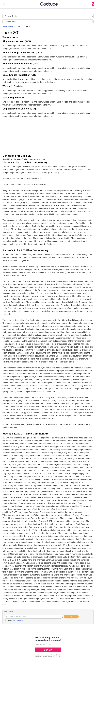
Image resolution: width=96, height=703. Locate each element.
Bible (4, 26)
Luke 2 (19, 26)
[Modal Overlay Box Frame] (48, 647)
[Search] (93, 4)
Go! (71, 616)
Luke (11, 26)
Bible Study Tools (18, 621)
